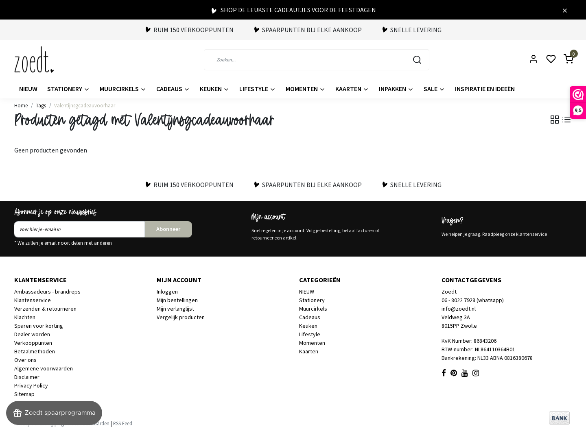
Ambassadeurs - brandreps (47, 291)
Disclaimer (26, 377)
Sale (434, 89)
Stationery (68, 89)
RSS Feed (122, 423)
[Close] (564, 10)
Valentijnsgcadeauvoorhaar (84, 105)
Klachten (24, 317)
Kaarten (352, 89)
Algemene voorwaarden (43, 368)
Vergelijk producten (181, 317)
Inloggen (167, 291)
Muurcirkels (123, 89)
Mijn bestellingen (177, 300)
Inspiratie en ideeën (485, 89)
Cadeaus (173, 89)
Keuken (215, 89)
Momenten (306, 89)
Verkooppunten (33, 342)
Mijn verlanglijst (175, 308)
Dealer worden (32, 334)
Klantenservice (32, 300)
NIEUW (28, 89)
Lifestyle (257, 89)
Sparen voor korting (38, 325)
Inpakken (396, 89)
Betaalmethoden (34, 351)
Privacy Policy (31, 385)
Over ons (25, 360)
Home (21, 105)
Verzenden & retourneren (45, 308)
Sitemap (24, 394)
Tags (41, 105)
